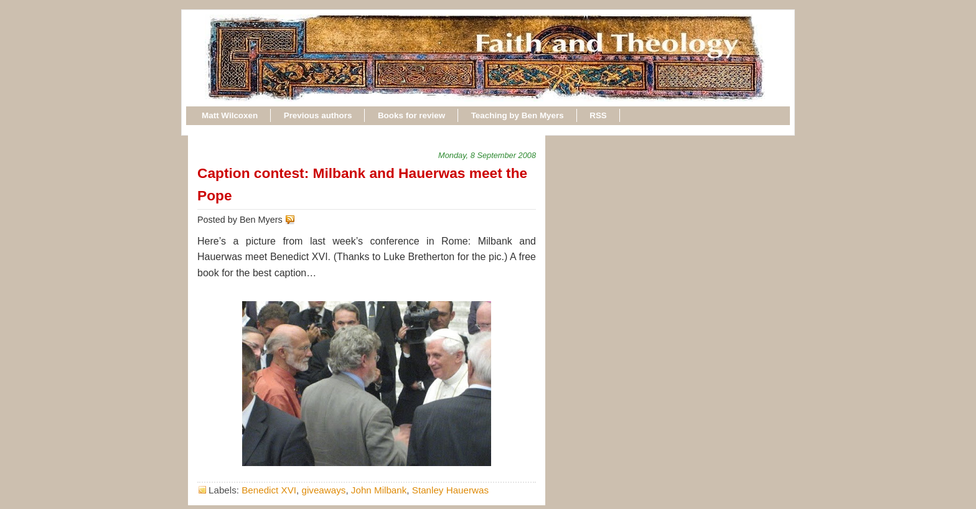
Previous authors (318, 115)
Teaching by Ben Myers (517, 115)
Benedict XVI (269, 490)
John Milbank (379, 490)
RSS (598, 115)
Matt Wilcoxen (230, 115)
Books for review (411, 115)
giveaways (323, 490)
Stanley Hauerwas (450, 490)
